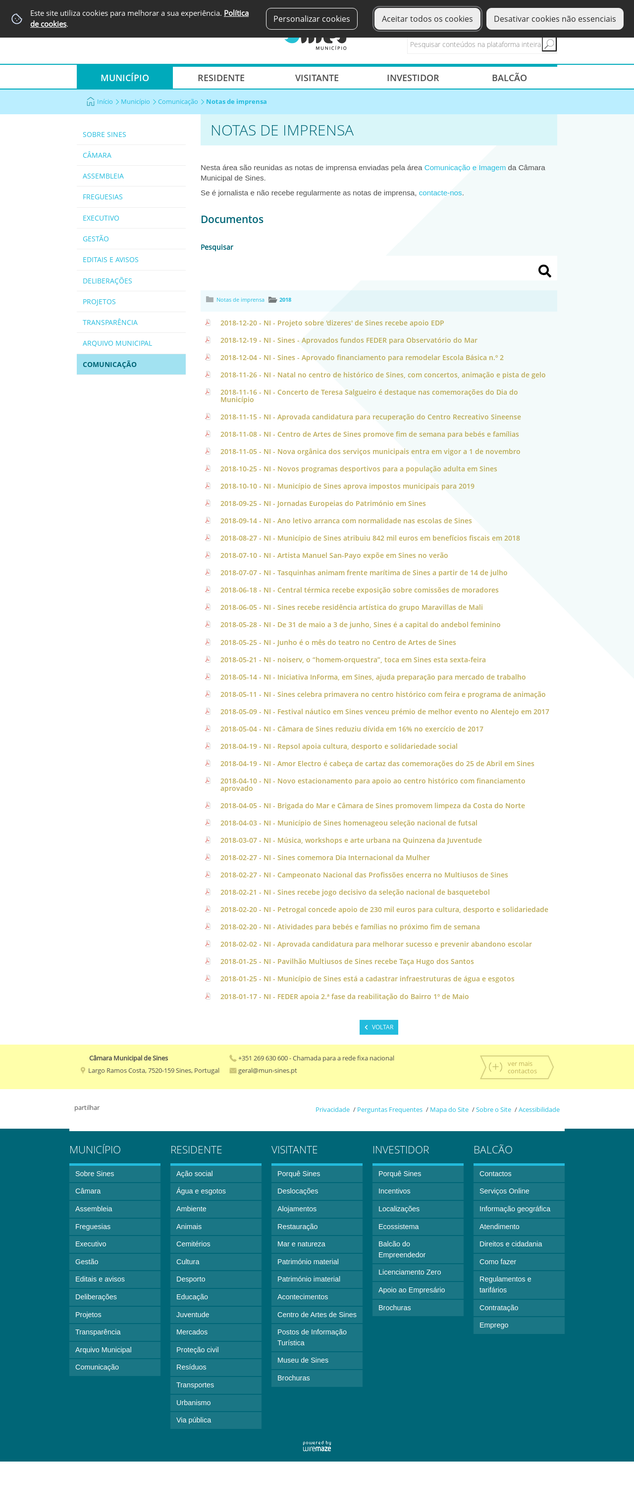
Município (139, 101)
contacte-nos (440, 192)
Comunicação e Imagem (465, 167)
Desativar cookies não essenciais (555, 18)
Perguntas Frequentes (390, 1109)
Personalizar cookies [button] (311, 18)
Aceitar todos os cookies (427, 18)
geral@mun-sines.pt (263, 1070)
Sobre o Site (493, 1109)
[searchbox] (491, 44)
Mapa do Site (449, 1109)
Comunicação (181, 101)
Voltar (382, 1027)
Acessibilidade (539, 1109)
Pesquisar (217, 247)
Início (108, 101)
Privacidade (333, 1109)
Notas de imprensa (240, 299)
